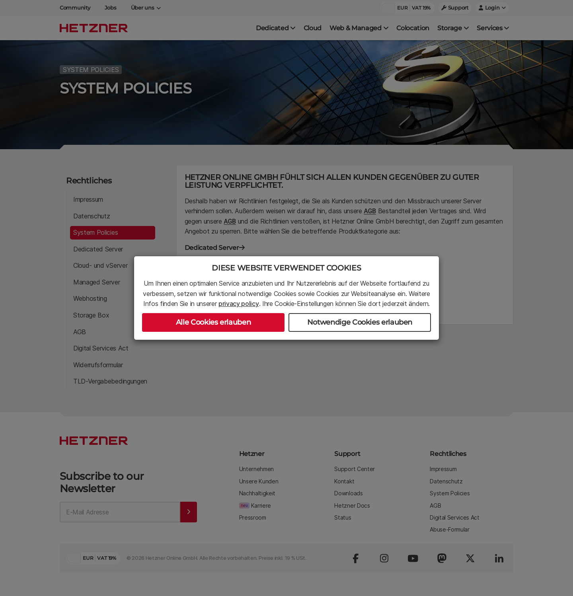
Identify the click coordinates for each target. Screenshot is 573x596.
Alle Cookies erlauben (213, 322)
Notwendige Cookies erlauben (359, 322)
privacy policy (238, 304)
